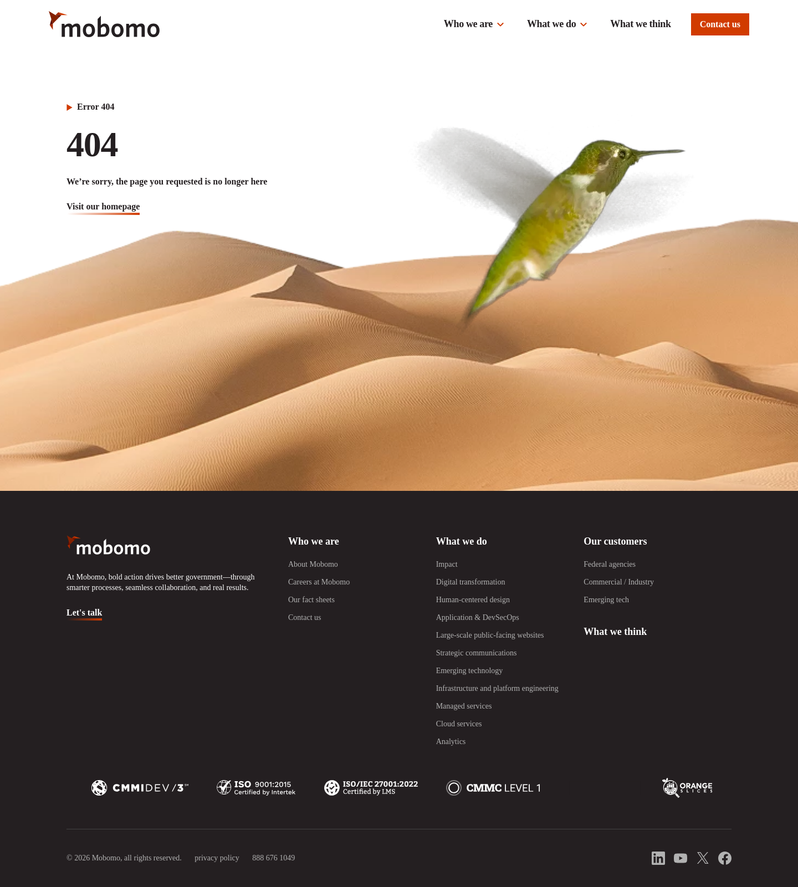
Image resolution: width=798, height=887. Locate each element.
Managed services (464, 706)
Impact (447, 564)
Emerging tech (606, 600)
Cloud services (459, 724)
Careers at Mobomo (319, 582)
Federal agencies (610, 564)
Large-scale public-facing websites (490, 635)
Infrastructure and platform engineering (497, 688)
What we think (640, 23)
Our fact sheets (311, 600)
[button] (474, 24)
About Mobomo (313, 564)
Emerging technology (469, 670)
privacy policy (217, 858)
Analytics (451, 741)
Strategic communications (476, 653)
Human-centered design (473, 600)
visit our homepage (103, 206)
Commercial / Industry (619, 582)
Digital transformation (470, 582)
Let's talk (84, 612)
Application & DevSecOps (477, 617)
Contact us (720, 24)
